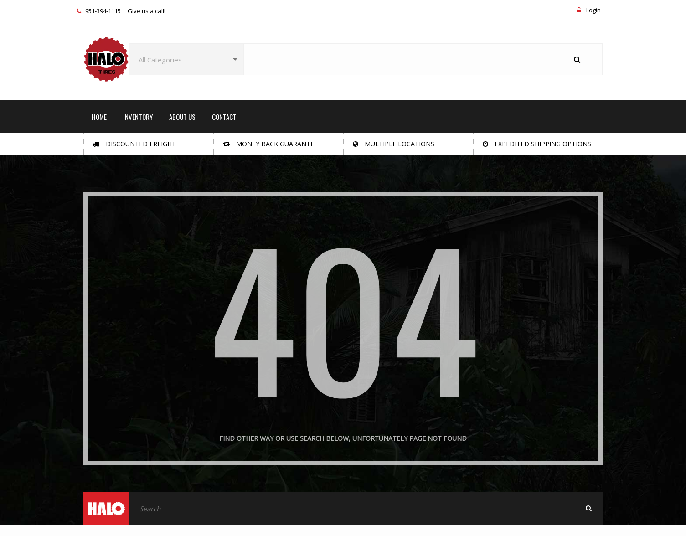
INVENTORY (138, 117)
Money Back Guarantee (270, 143)
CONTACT (224, 117)
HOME (99, 117)
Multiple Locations (393, 143)
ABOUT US (182, 117)
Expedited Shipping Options (537, 143)
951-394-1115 (103, 11)
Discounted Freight (134, 143)
